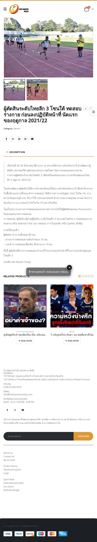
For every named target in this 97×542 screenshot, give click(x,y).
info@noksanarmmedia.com (18, 394)
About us (8, 452)
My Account (9, 459)
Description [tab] (17, 152)
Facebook (6, 139)
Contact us (9, 456)
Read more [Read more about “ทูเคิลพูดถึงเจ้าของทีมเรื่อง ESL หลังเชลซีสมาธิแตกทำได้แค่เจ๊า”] (26, 340)
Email (32, 139)
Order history (10, 466)
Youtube (23, 410)
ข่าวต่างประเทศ (22, 331)
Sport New (9, 479)
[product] (25, 306)
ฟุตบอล (17, 128)
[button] (79, 276)
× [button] (69, 267)
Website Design (11, 490)
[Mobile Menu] (6, 9)
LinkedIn (19, 139)
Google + (26, 139)
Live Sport (9, 486)
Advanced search (12, 469)
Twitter (13, 139)
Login (6, 473)
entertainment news (14, 482)
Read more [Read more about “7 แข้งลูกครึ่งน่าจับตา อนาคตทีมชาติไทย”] (73, 340)
